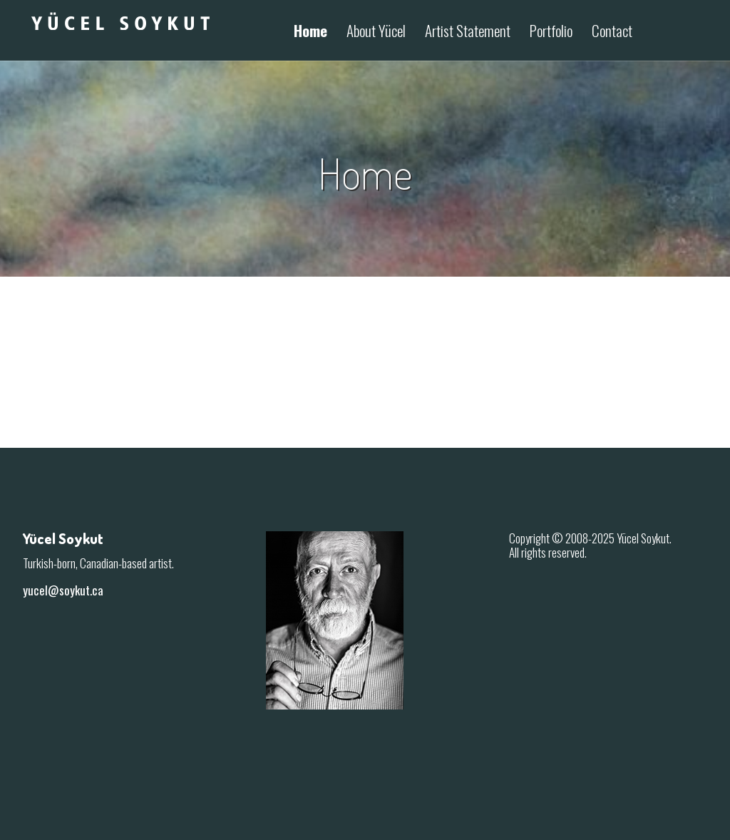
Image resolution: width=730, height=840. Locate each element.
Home (310, 32)
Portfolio (551, 32)
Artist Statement (467, 32)
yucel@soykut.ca (63, 590)
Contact (612, 32)
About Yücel (376, 32)
